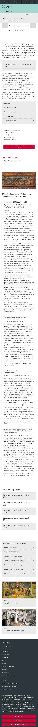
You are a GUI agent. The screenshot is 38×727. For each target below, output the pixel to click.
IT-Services (5, 648)
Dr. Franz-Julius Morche (19, 120)
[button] (9, 15)
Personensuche (5, 654)
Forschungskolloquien (19, 18)
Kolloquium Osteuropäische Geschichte (19, 560)
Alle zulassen (19, 716)
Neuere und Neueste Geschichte (10, 683)
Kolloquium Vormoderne (19, 547)
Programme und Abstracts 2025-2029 (19, 496)
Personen (4, 663)
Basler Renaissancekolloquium (19, 551)
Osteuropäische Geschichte (9, 686)
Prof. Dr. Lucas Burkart (19, 107)
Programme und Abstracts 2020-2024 (19, 503)
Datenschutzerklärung (17, 711)
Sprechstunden (5, 672)
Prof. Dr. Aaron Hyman (19, 112)
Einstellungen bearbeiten (19, 724)
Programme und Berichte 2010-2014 (19, 519)
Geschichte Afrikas (6, 689)
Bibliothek (4, 669)
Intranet (3, 660)
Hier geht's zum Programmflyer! (12, 160)
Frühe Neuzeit (5, 680)
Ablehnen (19, 720)
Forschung (9, 18)
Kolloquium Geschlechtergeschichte (19, 569)
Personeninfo (5, 657)
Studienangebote (6, 2)
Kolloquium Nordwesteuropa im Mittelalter (19, 573)
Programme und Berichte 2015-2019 (19, 511)
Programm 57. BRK (11, 157)
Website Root (4, 18)
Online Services (6, 651)
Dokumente (17, 2)
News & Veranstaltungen (8, 666)
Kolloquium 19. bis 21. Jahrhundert (19, 556)
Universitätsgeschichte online (9, 675)
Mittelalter (4, 678)
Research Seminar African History (19, 565)
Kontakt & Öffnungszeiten (29, 2)
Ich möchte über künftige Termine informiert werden (19, 146)
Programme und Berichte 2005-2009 (19, 526)
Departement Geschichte (9, 10)
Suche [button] (28, 15)
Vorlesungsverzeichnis (7, 646)
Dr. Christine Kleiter (19, 116)
